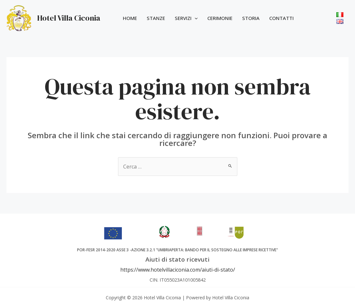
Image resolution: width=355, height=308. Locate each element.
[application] (195, 18)
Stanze (156, 18)
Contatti (281, 18)
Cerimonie (219, 18)
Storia (251, 18)
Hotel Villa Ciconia (68, 18)
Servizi (186, 18)
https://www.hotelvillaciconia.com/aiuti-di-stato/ (177, 269)
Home (130, 18)
